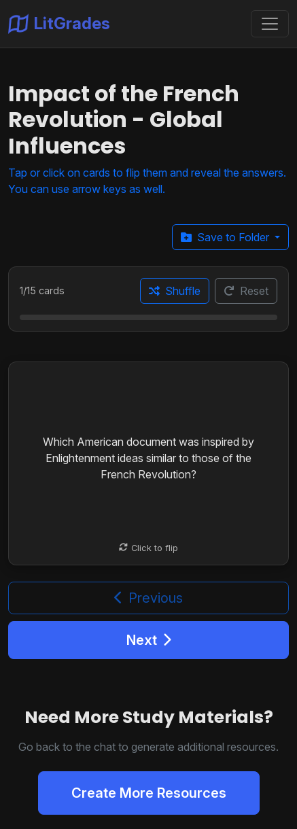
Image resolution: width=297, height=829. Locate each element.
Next (148, 640)
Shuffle (174, 291)
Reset (246, 291)
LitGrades (59, 24)
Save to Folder (226, 237)
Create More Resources (148, 793)
